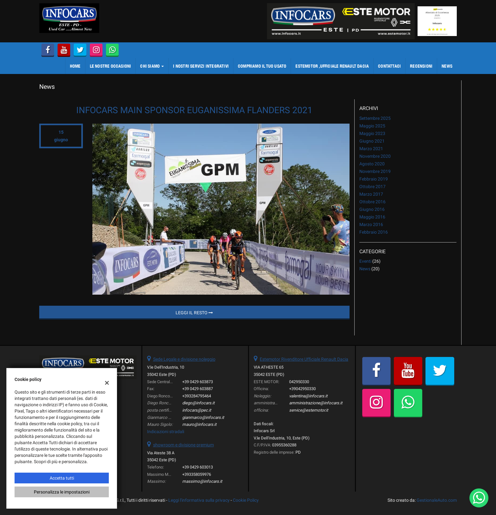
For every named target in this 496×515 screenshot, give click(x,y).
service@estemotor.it (308, 410)
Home (75, 66)
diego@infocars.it (198, 403)
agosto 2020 (372, 163)
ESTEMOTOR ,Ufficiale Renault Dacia (332, 66)
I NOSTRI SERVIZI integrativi (201, 66)
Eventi (365, 261)
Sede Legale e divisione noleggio (184, 359)
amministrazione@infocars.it (315, 403)
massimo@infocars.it (202, 481)
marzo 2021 (371, 148)
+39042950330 (302, 388)
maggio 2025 (372, 125)
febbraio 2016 (373, 232)
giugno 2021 (372, 141)
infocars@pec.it (196, 410)
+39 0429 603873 (197, 381)
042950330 (299, 381)
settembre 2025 (375, 118)
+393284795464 (196, 396)
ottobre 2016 (372, 201)
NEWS (447, 66)
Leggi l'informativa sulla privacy (199, 500)
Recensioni (421, 66)
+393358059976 (196, 474)
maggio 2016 (372, 216)
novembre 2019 (375, 171)
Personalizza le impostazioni (62, 491)
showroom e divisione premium (183, 444)
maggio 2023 (372, 133)
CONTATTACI (389, 66)
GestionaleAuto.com (437, 500)
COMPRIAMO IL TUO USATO (262, 66)
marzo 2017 (371, 194)
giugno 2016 (372, 209)
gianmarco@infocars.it (203, 417)
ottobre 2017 (372, 186)
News (364, 268)
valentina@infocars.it (308, 396)
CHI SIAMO (152, 66)
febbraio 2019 (373, 178)
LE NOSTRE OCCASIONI (110, 66)
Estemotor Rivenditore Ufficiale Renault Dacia (304, 359)
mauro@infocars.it (199, 424)
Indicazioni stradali (165, 431)
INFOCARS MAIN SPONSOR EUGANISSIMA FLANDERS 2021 (194, 110)
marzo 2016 (371, 224)
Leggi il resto (194, 312)
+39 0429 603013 (197, 467)
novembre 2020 (375, 156)
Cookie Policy (246, 500)
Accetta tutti (62, 478)
